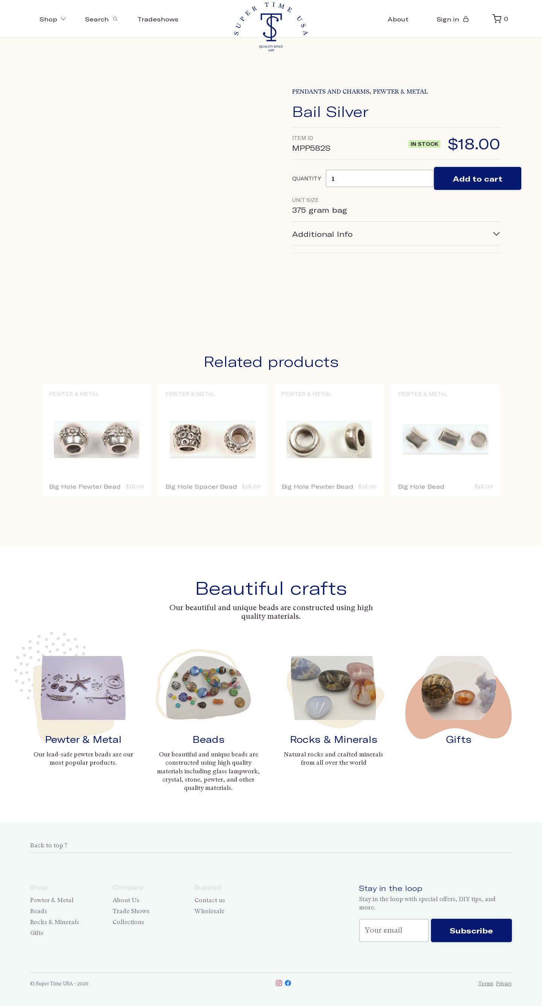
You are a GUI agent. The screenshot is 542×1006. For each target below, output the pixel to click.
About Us (126, 900)
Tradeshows (157, 19)
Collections (128, 922)
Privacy (504, 983)
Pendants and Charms (330, 91)
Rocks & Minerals (334, 739)
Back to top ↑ (48, 845)
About (398, 19)
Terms (485, 983)
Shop (53, 19)
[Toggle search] (102, 19)
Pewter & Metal (400, 91)
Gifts (459, 739)
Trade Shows (131, 911)
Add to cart (477, 178)
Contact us (210, 900)
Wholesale (209, 911)
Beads (208, 739)
